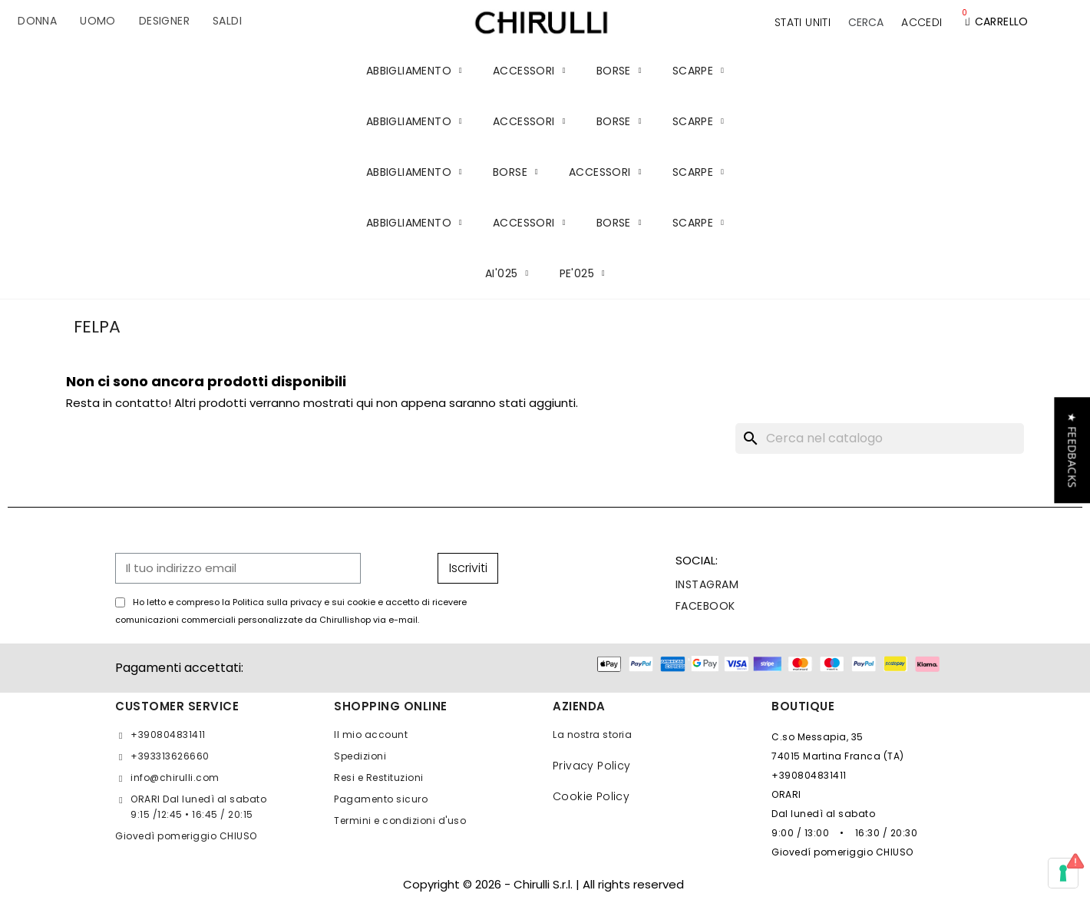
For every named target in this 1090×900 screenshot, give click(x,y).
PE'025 (582, 273)
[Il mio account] (921, 22)
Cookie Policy (591, 796)
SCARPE (698, 70)
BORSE (619, 70)
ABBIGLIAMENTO (414, 70)
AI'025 (506, 273)
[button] (865, 22)
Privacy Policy (592, 765)
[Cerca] (879, 438)
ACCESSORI (529, 70)
